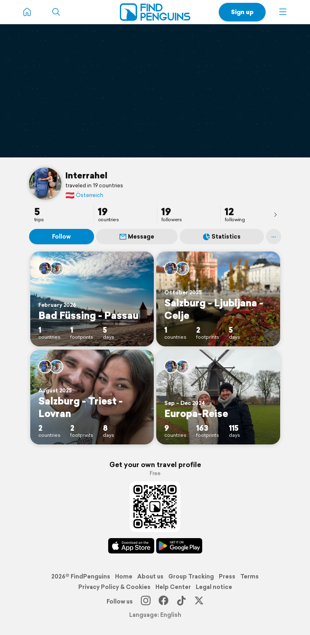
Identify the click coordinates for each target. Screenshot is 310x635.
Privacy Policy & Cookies (114, 587)
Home (123, 576)
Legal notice (214, 587)
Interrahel (86, 175)
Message (136, 237)
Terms (249, 576)
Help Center (173, 587)
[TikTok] (181, 601)
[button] (282, 12)
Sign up (242, 12)
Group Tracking (191, 576)
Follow (61, 237)
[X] (199, 601)
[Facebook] (163, 601)
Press (227, 576)
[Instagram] (146, 601)
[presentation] (275, 214)
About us (150, 576)
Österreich (84, 195)
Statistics (222, 237)
